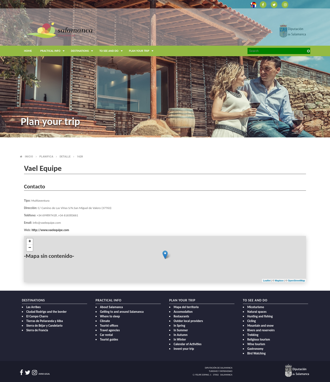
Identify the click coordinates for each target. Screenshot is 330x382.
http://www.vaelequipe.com (50, 230)
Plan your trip (142, 51)
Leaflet (266, 280)
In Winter (180, 339)
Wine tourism (256, 344)
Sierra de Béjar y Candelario (44, 325)
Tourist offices (109, 325)
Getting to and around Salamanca (122, 312)
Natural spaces (256, 312)
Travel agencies (110, 330)
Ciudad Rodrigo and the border (46, 312)
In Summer (181, 330)
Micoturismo (255, 307)
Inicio (29, 156)
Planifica (46, 156)
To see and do (112, 51)
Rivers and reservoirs (261, 330)
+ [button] (29, 241)
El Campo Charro (37, 316)
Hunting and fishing (260, 316)
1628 (80, 156)
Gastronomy (255, 349)
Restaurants (181, 316)
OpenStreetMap (296, 280)
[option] (165, 68)
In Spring (179, 325)
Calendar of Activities (187, 344)
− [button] (29, 248)
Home (28, 51)
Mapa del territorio (186, 307)
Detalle (65, 156)
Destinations (83, 51)
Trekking (252, 335)
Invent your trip (184, 349)
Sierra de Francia (37, 330)
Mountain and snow (260, 325)
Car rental (106, 335)
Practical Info (53, 51)
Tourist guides (109, 339)
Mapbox (279, 280)
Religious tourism (258, 339)
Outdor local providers (188, 321)
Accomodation (183, 312)
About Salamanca (111, 307)
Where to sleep (110, 316)
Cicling (251, 321)
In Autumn (181, 335)
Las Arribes (33, 307)
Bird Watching (256, 353)
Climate (105, 321)
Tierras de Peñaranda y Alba (44, 321)
